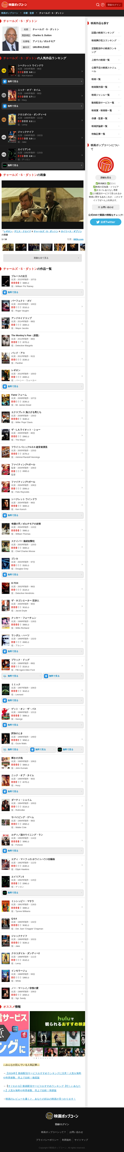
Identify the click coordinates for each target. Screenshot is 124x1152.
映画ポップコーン (9, 13)
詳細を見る (106, 177)
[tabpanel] (42, 1033)
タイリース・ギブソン (71, 231)
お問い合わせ (106, 207)
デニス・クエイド (22, 231)
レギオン (8, 231)
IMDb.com (78, 239)
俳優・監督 (28, 13)
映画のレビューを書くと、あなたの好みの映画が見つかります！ (41, 1098)
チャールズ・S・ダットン (46, 231)
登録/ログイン (114, 5)
